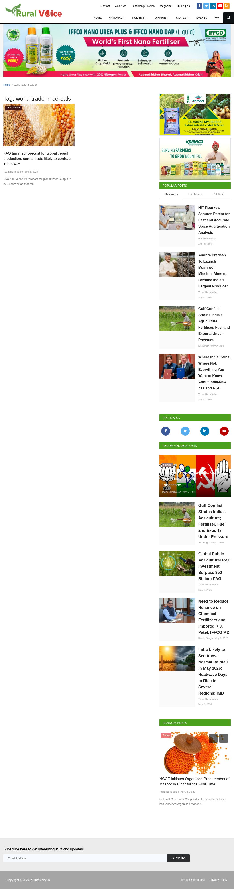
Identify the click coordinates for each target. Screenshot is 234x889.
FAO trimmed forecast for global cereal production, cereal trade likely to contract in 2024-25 (37, 158)
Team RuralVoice (13, 171)
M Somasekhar (207, 238)
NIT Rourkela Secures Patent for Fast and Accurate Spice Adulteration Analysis (214, 220)
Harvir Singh (205, 638)
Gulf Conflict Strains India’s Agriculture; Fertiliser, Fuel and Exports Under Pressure (214, 324)
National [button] (117, 17)
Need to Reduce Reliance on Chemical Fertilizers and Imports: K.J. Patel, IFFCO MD (214, 617)
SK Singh (203, 346)
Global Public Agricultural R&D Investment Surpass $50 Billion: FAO (214, 566)
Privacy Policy (218, 879)
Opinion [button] (162, 17)
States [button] (182, 17)
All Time (219, 194)
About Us (120, 6)
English (185, 6)
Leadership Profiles (143, 6)
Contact (105, 6)
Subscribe (178, 858)
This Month (195, 194)
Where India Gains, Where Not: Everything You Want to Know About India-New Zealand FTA (214, 372)
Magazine (165, 6)
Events (201, 17)
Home (98, 17)
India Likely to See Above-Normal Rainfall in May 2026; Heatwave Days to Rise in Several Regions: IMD (213, 671)
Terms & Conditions (192, 879)
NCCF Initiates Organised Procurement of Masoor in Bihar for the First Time (194, 781)
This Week (171, 194)
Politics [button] (140, 17)
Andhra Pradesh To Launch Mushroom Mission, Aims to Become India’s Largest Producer (213, 270)
